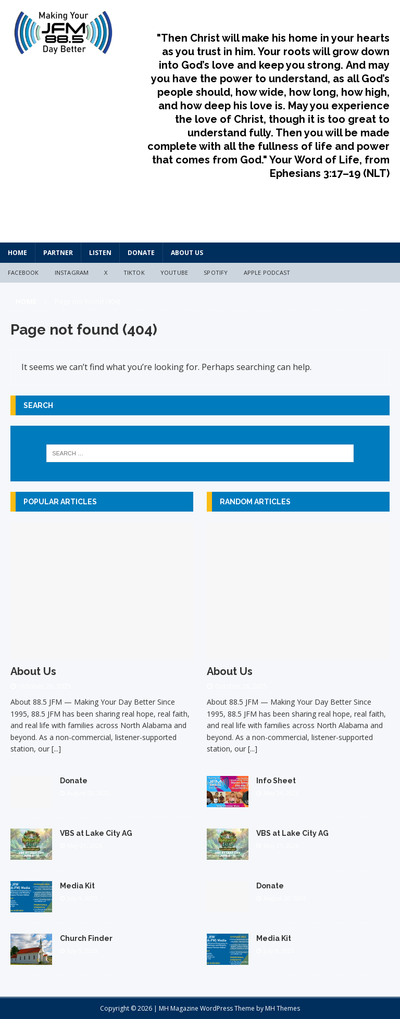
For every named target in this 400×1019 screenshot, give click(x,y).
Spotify (216, 272)
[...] (56, 749)
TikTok (134, 272)
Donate (141, 252)
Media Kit (77, 886)
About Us (187, 252)
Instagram (72, 272)
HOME (17, 252)
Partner (58, 252)
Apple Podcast (267, 272)
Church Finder (86, 938)
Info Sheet (276, 780)
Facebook (23, 272)
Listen (100, 252)
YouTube (174, 272)
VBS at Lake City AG (96, 833)
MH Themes (282, 1008)
